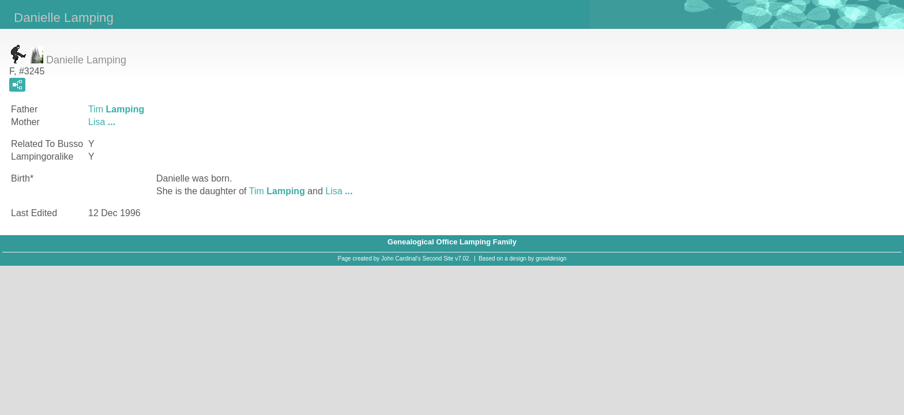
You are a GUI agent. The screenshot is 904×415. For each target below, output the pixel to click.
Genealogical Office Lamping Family (452, 241)
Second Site (438, 258)
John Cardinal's (401, 258)
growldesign (551, 258)
